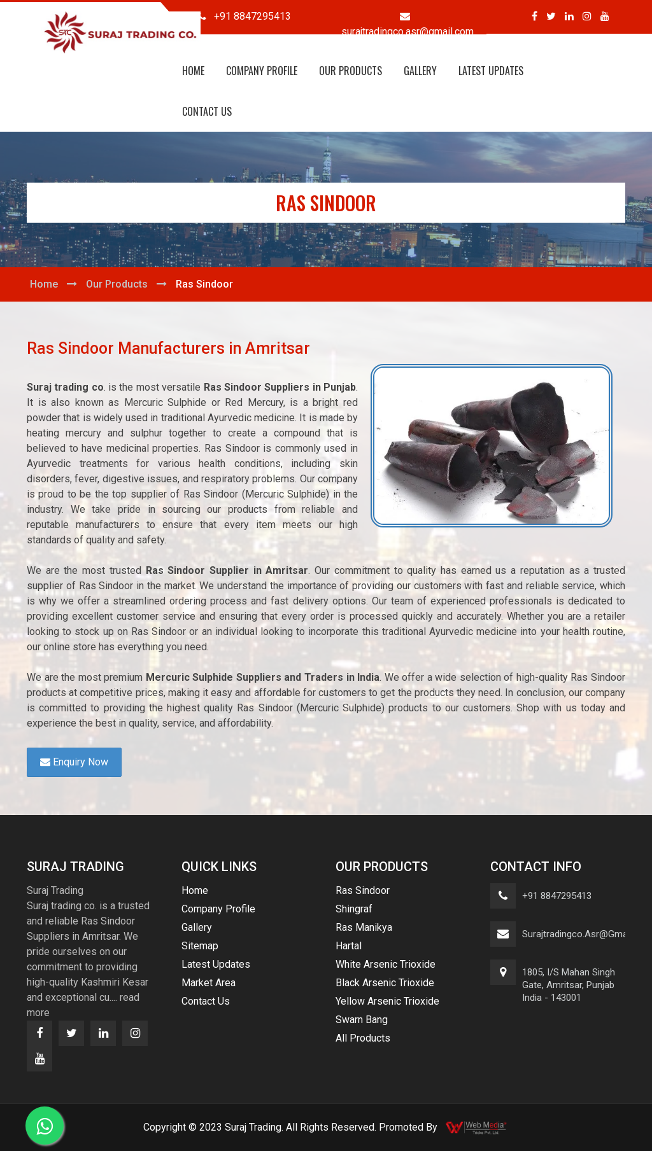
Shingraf (354, 909)
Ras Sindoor (363, 890)
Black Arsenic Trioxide (385, 983)
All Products (363, 1038)
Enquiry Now (74, 762)
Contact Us (207, 111)
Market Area (208, 983)
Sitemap (199, 946)
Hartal (349, 946)
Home (193, 70)
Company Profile (261, 70)
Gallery (420, 70)
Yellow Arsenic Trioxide (387, 1001)
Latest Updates (490, 70)
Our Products (350, 70)
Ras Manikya (364, 927)
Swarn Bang (362, 1020)
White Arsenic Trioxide (386, 964)
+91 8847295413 (557, 896)
